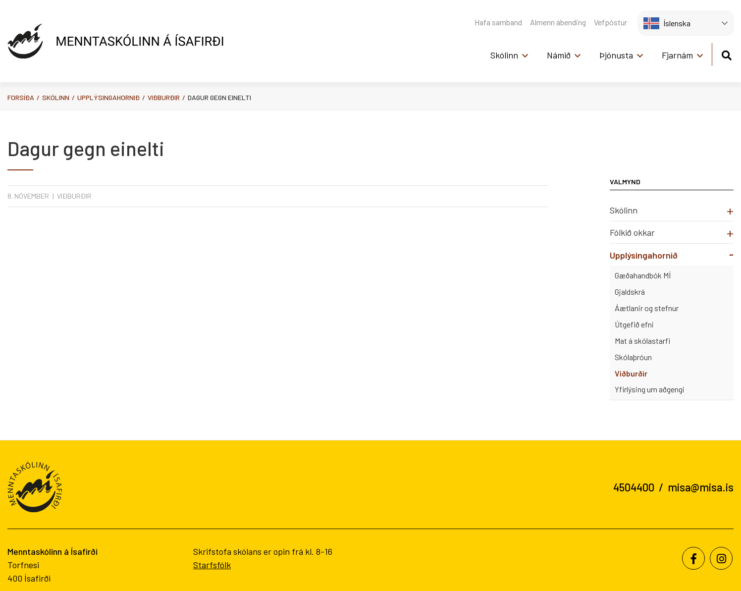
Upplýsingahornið (108, 97)
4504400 (633, 487)
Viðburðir (164, 97)
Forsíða (20, 97)
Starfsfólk (212, 564)
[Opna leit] (726, 54)
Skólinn (55, 97)
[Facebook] (693, 558)
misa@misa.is (701, 487)
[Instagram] (721, 558)
